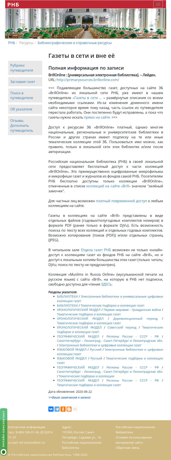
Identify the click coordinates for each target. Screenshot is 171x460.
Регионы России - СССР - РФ (132, 336)
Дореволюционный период (135, 318)
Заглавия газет (22, 81)
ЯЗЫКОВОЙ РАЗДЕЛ (71, 349)
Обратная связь (127, 448)
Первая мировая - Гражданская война (132, 310)
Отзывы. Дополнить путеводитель (21, 125)
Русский (96, 349)
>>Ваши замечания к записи (69, 397)
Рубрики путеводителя (21, 68)
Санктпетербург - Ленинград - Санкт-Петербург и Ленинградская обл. (110, 341)
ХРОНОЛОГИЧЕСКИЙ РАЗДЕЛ (78, 310)
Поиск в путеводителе (21, 95)
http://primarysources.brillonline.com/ (88, 79)
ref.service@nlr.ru (32, 442)
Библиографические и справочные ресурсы (75, 42)
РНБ (13, 4)
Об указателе (21, 109)
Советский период (122, 327)
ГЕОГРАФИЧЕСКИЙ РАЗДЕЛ (78, 336)
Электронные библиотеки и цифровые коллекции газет (100, 345)
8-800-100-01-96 (27, 432)
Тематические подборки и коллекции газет (113, 305)
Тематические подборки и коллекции (86, 376)
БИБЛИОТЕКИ (67, 296)
